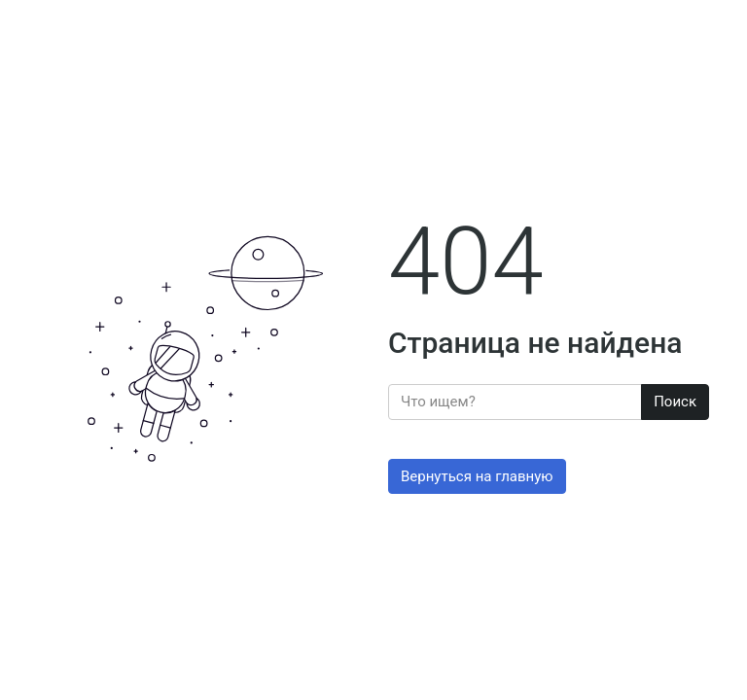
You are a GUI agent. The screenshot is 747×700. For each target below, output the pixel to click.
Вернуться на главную (477, 476)
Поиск (675, 401)
